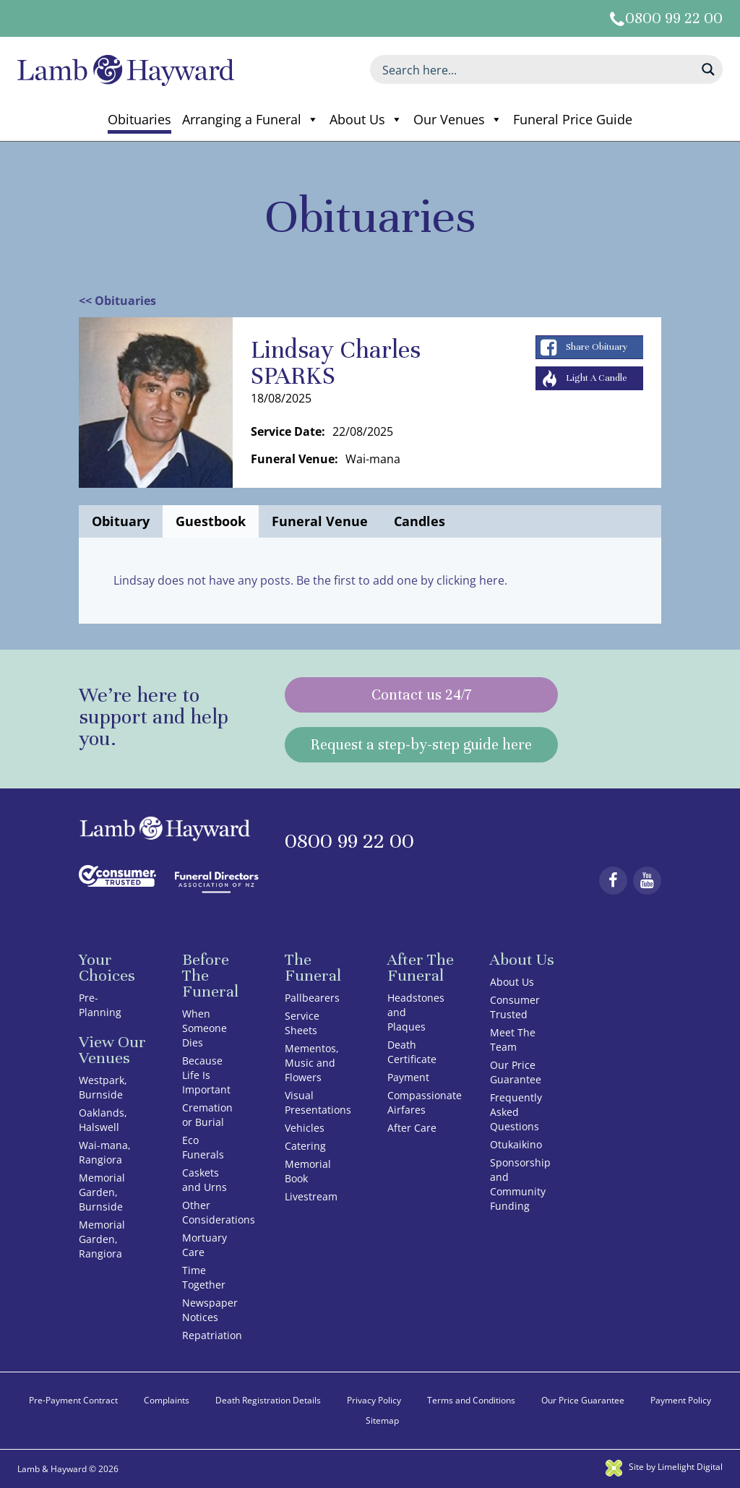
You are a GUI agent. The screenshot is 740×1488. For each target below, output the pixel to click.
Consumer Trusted (515, 1007)
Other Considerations (218, 1212)
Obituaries (139, 119)
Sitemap (382, 1420)
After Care (411, 1128)
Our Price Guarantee (515, 1072)
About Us (366, 119)
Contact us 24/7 (421, 695)
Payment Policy (680, 1400)
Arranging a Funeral (250, 119)
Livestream (311, 1196)
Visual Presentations (318, 1102)
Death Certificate (411, 1052)
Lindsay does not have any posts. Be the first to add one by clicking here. (310, 580)
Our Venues (457, 119)
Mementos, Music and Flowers (312, 1062)
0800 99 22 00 (674, 18)
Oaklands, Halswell (103, 1120)
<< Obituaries (117, 301)
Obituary (121, 521)
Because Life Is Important (206, 1075)
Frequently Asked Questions (516, 1112)
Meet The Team (512, 1039)
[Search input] (537, 69)
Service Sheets (302, 1023)
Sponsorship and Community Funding (520, 1184)
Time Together (203, 1277)
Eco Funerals (203, 1147)
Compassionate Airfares (424, 1102)
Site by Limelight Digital (664, 1467)
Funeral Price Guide (572, 119)
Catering (305, 1146)
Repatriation (212, 1335)
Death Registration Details (268, 1400)
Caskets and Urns (204, 1180)
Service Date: (288, 431)
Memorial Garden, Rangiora (102, 1239)
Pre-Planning (100, 1005)
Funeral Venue (320, 521)
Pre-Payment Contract (73, 1400)
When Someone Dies (204, 1028)
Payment (408, 1077)
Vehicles (304, 1128)
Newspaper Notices (210, 1310)
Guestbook (211, 521)
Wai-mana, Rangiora (105, 1152)
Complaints (166, 1400)
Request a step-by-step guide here (421, 745)
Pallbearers (312, 998)
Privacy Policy (374, 1400)
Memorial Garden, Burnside (102, 1192)
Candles (419, 521)
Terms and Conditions (471, 1400)
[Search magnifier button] (708, 69)
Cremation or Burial (207, 1115)
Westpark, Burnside (103, 1087)
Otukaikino (516, 1144)
